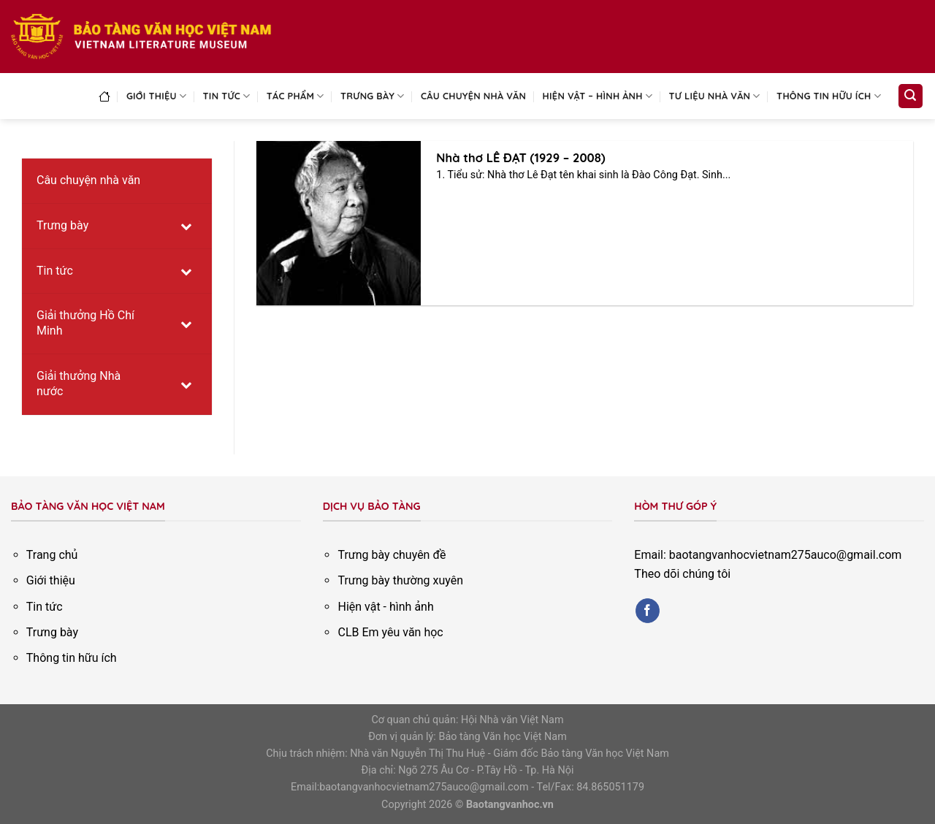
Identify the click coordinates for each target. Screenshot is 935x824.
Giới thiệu (156, 96)
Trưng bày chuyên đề (391, 555)
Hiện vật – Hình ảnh (598, 96)
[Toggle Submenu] (186, 226)
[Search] (910, 96)
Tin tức (227, 96)
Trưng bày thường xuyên (400, 580)
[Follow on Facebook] (648, 610)
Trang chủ (52, 555)
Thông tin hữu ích (828, 96)
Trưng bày (372, 96)
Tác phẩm (295, 96)
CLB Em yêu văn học (390, 632)
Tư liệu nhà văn (714, 96)
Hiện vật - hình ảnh (385, 607)
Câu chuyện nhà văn (473, 96)
